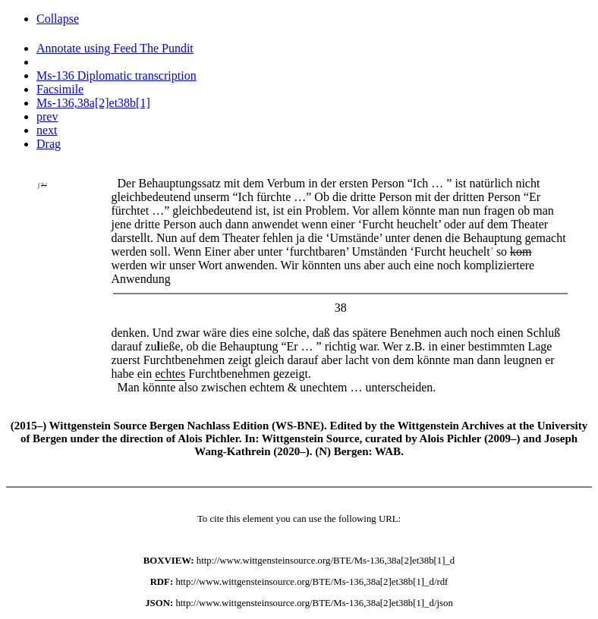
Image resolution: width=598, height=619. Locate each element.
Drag (48, 143)
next (47, 130)
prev (47, 116)
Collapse (57, 18)
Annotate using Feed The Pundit (115, 48)
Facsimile (59, 89)
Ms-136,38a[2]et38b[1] (93, 102)
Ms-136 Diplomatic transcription (116, 75)
